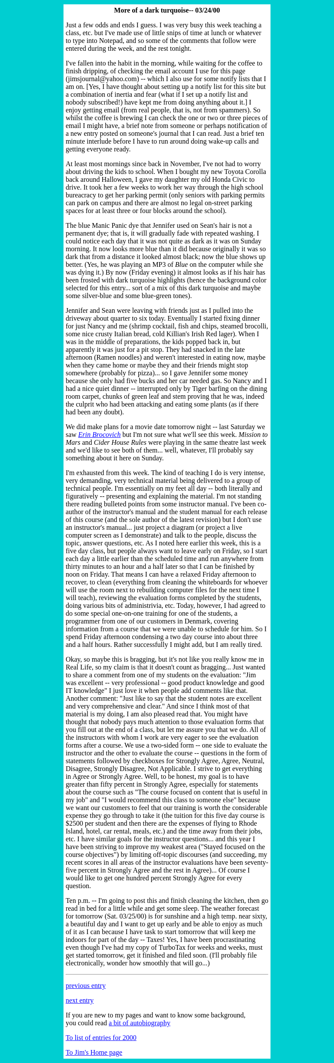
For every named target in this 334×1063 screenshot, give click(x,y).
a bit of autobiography (139, 1023)
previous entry (86, 985)
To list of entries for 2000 (101, 1037)
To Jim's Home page (94, 1052)
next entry (80, 1000)
